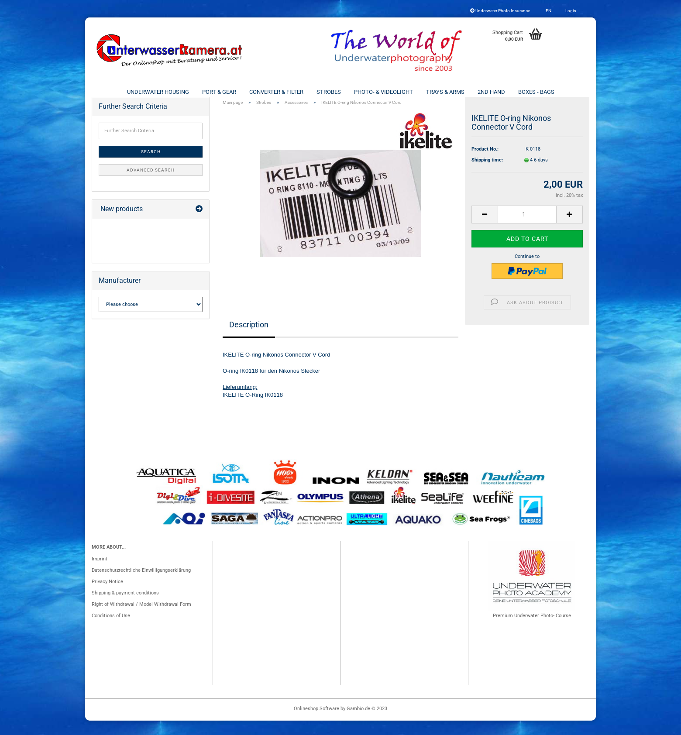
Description (248, 338)
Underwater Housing (158, 92)
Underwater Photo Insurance (500, 10)
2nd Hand (491, 92)
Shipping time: (487, 174)
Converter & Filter (276, 92)
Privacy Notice (107, 596)
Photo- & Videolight (383, 92)
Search (151, 166)
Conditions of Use (111, 630)
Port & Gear (219, 92)
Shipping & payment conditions (125, 607)
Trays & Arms (445, 92)
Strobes (328, 92)
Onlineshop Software (316, 723)
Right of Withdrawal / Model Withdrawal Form (141, 619)
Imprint (99, 573)
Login (570, 10)
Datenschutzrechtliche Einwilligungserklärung (141, 584)
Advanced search (151, 184)
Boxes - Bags (536, 92)
